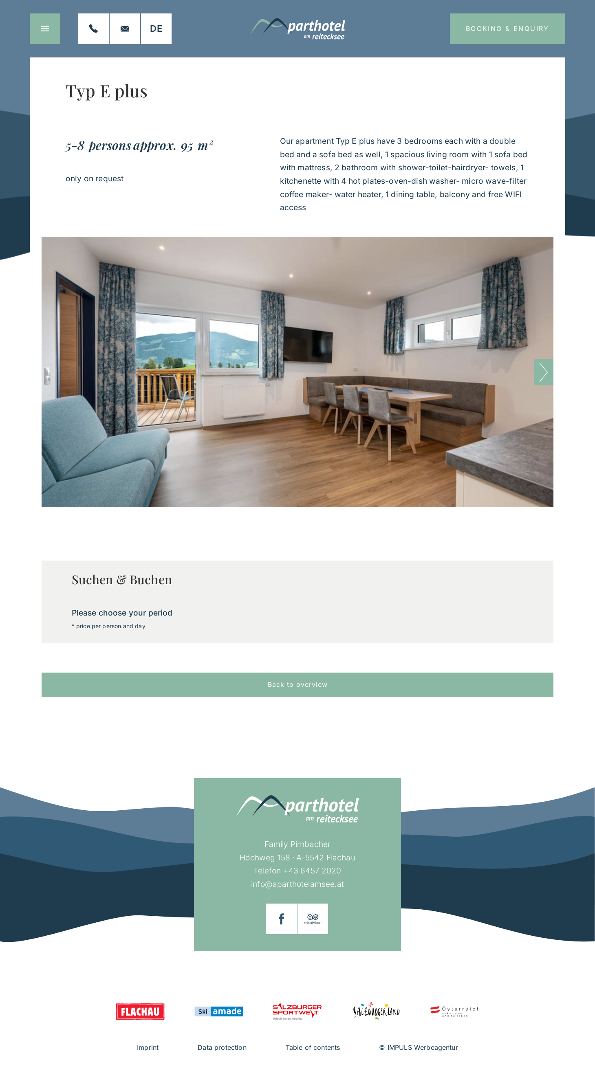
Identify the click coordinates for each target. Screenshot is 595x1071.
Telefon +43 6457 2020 (297, 870)
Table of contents (313, 1047)
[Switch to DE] (156, 28)
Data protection (222, 1047)
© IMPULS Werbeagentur (418, 1047)
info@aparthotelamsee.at (297, 884)
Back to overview (298, 684)
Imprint (148, 1047)
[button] (543, 372)
